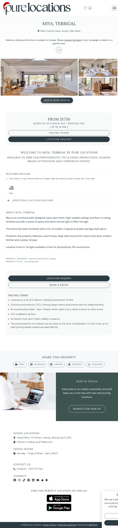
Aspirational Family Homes (42, 258)
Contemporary (31, 261)
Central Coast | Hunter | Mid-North (63, 31)
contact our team (40, 327)
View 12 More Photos (57, 100)
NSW (42, 31)
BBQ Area (55, 178)
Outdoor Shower (74, 178)
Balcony (63, 178)
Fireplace (47, 178)
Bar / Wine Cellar (88, 178)
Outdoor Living (20, 178)
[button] (114, 8)
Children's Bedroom (35, 178)
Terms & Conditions (67, 525)
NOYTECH (93, 525)
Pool (11, 178)
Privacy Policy (49, 525)
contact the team (72, 40)
